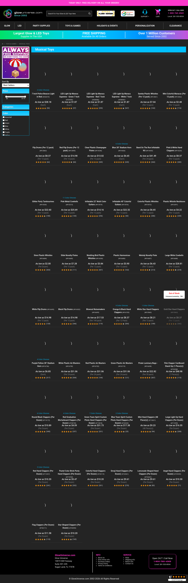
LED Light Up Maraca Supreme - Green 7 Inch (69, 97)
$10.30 (174, 481)
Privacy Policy (103, 564)
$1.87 (69, 103)
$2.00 (43, 265)
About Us (101, 558)
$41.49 (148, 157)
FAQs (127, 558)
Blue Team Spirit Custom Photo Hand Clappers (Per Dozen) (122, 420)
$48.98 (174, 373)
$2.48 (174, 103)
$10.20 (43, 481)
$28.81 (174, 265)
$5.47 (69, 481)
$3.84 (95, 265)
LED (20, 25)
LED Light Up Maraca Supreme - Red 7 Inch (96, 97)
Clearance (175, 25)
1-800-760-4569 (176, 13)
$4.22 (174, 211)
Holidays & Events (107, 25)
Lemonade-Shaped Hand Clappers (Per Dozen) (148, 474)
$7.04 (148, 103)
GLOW (7, 25)
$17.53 (95, 319)
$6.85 (43, 373)
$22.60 (43, 211)
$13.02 (95, 157)
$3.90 (122, 265)
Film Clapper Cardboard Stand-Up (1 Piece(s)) (174, 366)
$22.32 (122, 211)
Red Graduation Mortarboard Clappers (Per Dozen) (69, 420)
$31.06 (69, 373)
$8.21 (148, 319)
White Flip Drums (43, 309)
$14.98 (69, 157)
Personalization (145, 25)
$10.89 (43, 427)
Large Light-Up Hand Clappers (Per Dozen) (174, 420)
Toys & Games (73, 25)
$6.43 (148, 265)
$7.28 (69, 265)
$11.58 (43, 535)
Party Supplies (41, 25)
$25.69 (69, 211)
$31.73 (95, 427)
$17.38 (122, 427)
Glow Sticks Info (104, 560)
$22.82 (148, 373)
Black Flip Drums (69, 309)
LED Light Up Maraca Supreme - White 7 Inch (122, 97)
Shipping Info (130, 560)
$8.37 (43, 157)
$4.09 (69, 427)
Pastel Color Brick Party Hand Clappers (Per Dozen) (69, 474)
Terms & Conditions (105, 566)
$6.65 (122, 157)
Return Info (129, 562)
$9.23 (148, 427)
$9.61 (122, 481)
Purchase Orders (104, 562)
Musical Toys (24, 44)
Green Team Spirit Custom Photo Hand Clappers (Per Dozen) (95, 420)
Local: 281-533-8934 (176, 16)
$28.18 (43, 103)
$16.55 (174, 427)
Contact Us (129, 564)
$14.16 (95, 211)
